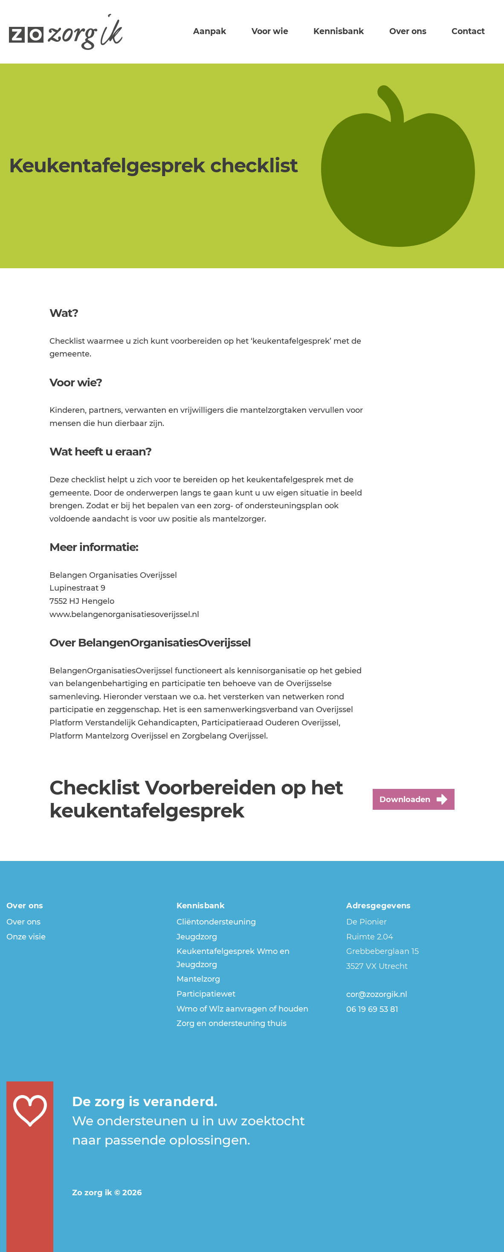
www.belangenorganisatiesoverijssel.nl (124, 614)
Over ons (417, 30)
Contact (471, 30)
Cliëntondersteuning (216, 922)
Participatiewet (206, 994)
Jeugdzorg (197, 937)
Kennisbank (354, 30)
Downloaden (413, 799)
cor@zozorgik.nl (376, 994)
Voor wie (292, 30)
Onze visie (26, 937)
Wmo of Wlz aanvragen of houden (242, 1009)
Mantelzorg (198, 979)
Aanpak (238, 30)
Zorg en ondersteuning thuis (232, 1023)
